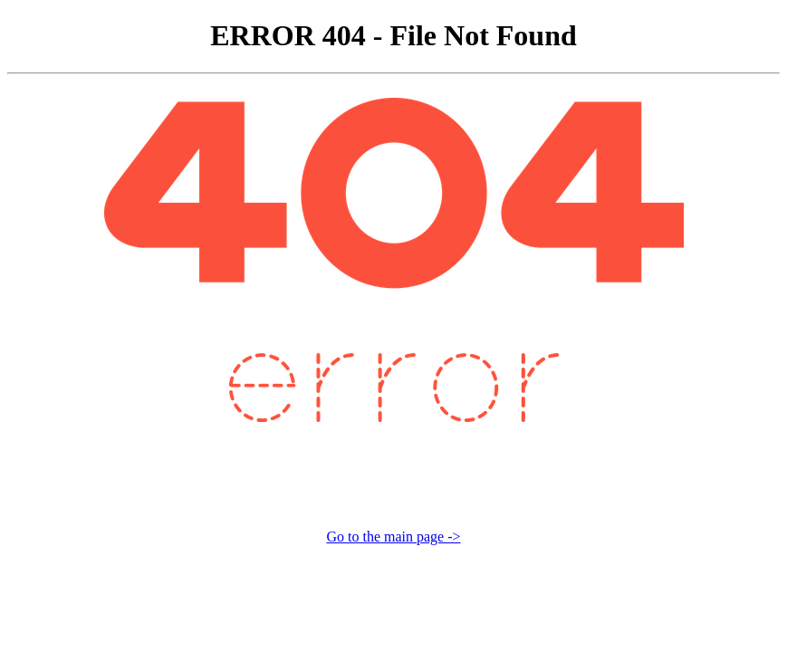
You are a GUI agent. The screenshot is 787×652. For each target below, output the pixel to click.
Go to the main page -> (393, 536)
